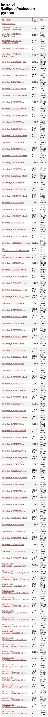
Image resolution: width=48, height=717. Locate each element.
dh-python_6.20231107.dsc (13, 404)
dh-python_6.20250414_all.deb (14, 538)
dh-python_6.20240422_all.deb (14, 458)
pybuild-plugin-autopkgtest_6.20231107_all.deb (15, 578)
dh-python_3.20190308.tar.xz (14, 169)
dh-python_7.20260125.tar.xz (14, 551)
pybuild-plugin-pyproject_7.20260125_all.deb (14, 712)
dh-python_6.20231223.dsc (13, 424)
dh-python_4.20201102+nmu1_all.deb (16, 256)
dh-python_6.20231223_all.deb (14, 437)
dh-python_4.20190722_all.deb (14, 196)
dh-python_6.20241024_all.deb (14, 498)
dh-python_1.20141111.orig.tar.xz (15, 75)
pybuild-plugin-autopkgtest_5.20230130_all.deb (15, 565)
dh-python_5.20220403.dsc (13, 323)
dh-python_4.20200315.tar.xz (14, 229)
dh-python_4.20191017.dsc (13, 203)
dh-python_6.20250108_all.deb (14, 518)
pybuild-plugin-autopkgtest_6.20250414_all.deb (15, 618)
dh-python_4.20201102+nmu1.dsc (16, 243)
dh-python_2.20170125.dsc (13, 82)
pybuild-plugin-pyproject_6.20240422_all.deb (14, 679)
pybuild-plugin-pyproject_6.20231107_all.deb (14, 665)
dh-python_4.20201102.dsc (13, 263)
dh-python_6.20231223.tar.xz (14, 431)
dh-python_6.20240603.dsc (13, 464)
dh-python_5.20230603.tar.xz (14, 390)
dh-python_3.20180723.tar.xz (14, 129)
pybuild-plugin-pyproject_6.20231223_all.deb (14, 672)
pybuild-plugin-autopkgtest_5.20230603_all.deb (15, 572)
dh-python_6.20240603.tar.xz (14, 471)
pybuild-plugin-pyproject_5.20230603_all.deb (14, 659)
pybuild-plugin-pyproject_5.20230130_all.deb (14, 652)
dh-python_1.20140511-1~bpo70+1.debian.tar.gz (12, 28)
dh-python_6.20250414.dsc (13, 525)
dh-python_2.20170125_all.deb (14, 95)
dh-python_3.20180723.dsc (13, 122)
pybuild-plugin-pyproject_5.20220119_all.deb (14, 632)
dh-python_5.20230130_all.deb (14, 377)
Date (42, 20)
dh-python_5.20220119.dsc (13, 303)
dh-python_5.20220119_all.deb (14, 317)
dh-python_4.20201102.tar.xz (14, 270)
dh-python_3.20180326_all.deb (14, 115)
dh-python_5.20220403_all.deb (14, 337)
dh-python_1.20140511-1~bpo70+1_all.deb (11, 42)
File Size (34, 20)
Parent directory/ (8, 24)
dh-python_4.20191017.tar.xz (14, 209)
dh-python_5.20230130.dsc (13, 364)
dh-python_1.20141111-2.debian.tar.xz (11, 55)
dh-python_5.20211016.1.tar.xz (14, 290)
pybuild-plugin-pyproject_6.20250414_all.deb (14, 706)
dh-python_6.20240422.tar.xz (14, 451)
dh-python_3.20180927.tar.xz (14, 149)
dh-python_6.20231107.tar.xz (14, 411)
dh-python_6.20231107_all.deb (14, 417)
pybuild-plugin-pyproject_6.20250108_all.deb (14, 699)
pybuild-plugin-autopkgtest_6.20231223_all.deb (15, 585)
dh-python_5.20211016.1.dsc (14, 283)
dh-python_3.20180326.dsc (13, 102)
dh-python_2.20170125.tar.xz (14, 89)
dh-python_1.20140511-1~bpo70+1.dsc (11, 35)
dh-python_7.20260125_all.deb (14, 558)
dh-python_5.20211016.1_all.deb (15, 297)
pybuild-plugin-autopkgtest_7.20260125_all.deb (15, 625)
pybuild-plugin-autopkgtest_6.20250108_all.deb (15, 612)
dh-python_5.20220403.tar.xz (14, 330)
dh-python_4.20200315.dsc (13, 223)
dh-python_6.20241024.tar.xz (14, 491)
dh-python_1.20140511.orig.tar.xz (15, 48)
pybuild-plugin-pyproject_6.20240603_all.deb (14, 686)
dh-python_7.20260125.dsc (13, 545)
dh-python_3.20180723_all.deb (14, 136)
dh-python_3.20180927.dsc (13, 142)
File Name (6, 20)
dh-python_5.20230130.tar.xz (14, 370)
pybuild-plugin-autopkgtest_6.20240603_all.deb (15, 598)
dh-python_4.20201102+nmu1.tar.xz (15, 250)
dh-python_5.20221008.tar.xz (14, 350)
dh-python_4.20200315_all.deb (14, 236)
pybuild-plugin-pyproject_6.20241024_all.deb (14, 692)
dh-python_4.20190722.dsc (13, 183)
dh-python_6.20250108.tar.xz (14, 511)
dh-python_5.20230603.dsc (13, 384)
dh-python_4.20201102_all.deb (14, 276)
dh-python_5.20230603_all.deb (14, 397)
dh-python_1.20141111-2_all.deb (15, 69)
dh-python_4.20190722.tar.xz (14, 189)
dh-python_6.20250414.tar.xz (14, 531)
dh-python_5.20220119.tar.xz (14, 310)
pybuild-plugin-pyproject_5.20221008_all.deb (14, 645)
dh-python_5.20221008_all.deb (14, 357)
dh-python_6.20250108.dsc (13, 504)
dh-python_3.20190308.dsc (13, 163)
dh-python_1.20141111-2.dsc (14, 62)
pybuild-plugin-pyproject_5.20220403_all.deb (14, 639)
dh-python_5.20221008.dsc (13, 344)
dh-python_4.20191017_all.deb (14, 216)
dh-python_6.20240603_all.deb (14, 478)
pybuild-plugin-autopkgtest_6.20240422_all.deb (15, 592)
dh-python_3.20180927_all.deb (14, 156)
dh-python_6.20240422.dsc (13, 444)
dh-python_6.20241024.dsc (13, 484)
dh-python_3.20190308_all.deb (14, 176)
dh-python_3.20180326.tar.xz (14, 109)
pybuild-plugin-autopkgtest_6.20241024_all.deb (15, 605)
